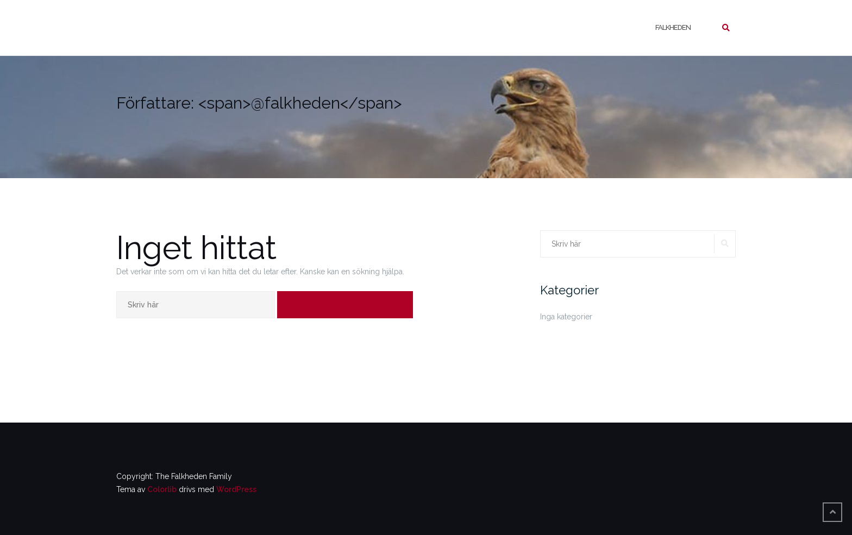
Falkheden (673, 27)
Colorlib (162, 489)
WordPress (236, 489)
